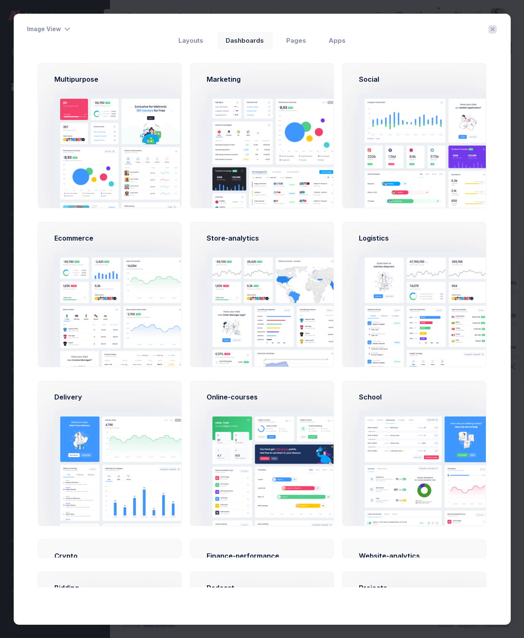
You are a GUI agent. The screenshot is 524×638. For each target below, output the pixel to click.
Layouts (190, 40)
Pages (296, 40)
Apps (337, 40)
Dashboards (245, 40)
